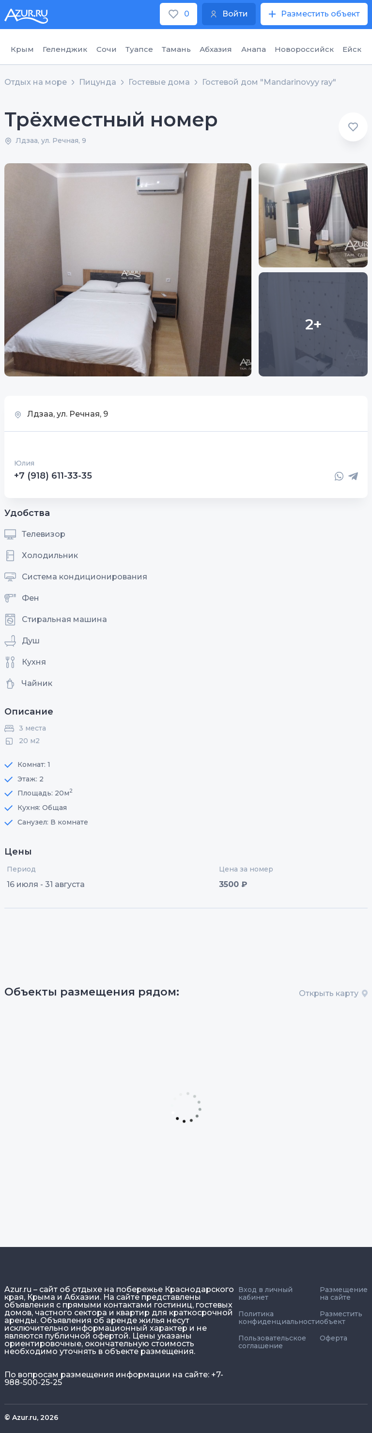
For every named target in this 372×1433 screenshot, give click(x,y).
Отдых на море (35, 82)
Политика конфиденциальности (279, 1317)
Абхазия (216, 49)
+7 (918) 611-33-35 (53, 476)
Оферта (333, 1338)
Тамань (176, 49)
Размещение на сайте (344, 1293)
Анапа (253, 49)
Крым (22, 49)
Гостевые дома (159, 82)
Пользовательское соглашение (272, 1342)
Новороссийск (304, 49)
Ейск (351, 49)
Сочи (106, 49)
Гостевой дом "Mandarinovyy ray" (269, 82)
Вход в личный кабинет (265, 1293)
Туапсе (139, 49)
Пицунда (97, 82)
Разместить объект (341, 1317)
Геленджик (65, 49)
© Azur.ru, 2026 (31, 1417)
